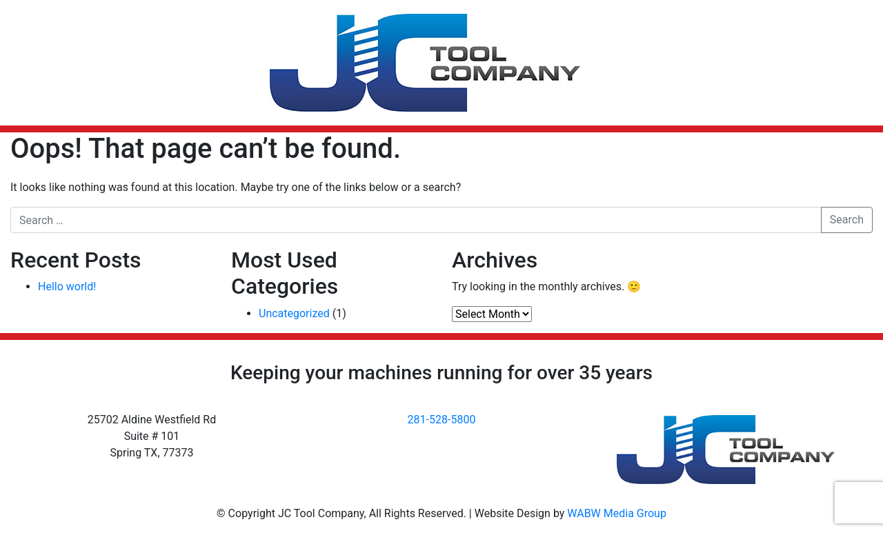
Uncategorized (294, 313)
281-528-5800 (442, 419)
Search (847, 219)
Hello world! (67, 286)
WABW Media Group (616, 513)
